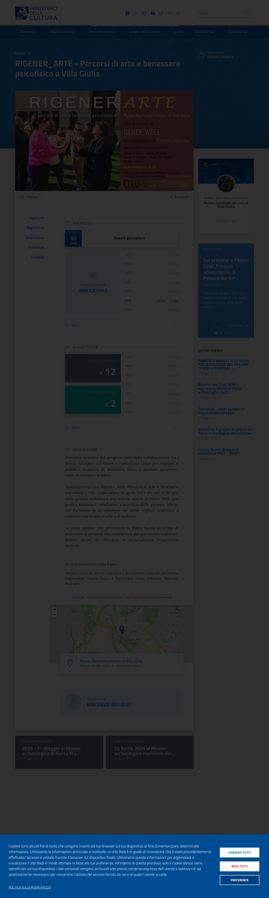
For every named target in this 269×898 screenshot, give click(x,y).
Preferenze (239, 880)
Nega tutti (239, 866)
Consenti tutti (239, 852)
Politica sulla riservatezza (30, 887)
